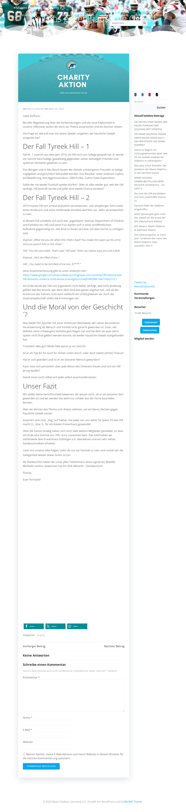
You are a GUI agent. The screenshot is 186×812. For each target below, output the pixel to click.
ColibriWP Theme (131, 802)
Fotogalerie (86, 14)
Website (28, 743)
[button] (34, 626)
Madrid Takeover (48, 21)
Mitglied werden (76, 21)
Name (27, 718)
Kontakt (98, 21)
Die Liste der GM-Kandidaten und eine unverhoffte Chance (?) (150, 198)
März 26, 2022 (56, 109)
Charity (41, 635)
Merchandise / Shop (114, 14)
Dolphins (48, 14)
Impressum (151, 318)
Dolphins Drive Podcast (149, 14)
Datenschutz (150, 326)
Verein (67, 14)
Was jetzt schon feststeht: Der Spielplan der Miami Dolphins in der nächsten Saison (150, 170)
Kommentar (31, 678)
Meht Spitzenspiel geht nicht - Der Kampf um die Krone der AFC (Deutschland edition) (150, 218)
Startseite (28, 14)
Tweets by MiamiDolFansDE (150, 283)
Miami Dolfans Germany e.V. (41, 7)
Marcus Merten (36, 109)
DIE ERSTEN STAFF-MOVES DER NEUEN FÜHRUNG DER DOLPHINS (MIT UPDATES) (150, 126)
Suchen (138, 102)
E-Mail (27, 730)
